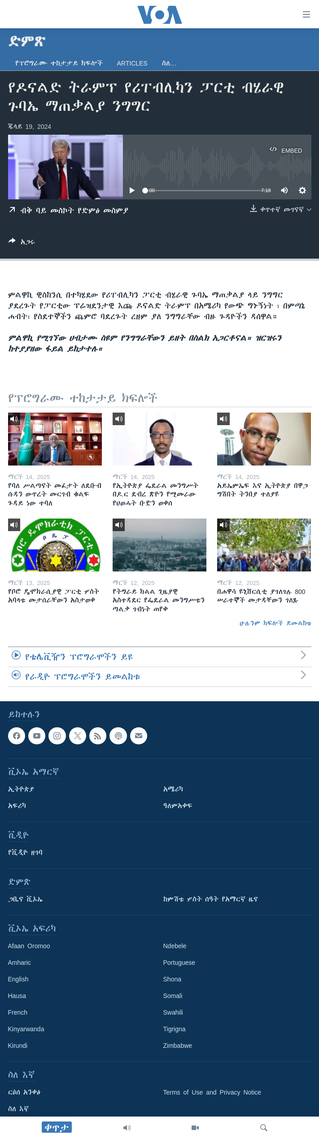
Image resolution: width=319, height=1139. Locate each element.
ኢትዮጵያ (21, 789)
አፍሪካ (17, 806)
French (18, 1012)
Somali (173, 996)
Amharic (19, 963)
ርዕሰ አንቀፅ (24, 1092)
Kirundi (18, 1046)
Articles (132, 63)
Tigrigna (174, 1029)
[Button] (22, 243)
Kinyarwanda (26, 1029)
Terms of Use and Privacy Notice (212, 1092)
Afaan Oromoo (29, 946)
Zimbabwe (177, 1046)
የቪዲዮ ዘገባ (25, 853)
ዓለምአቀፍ (177, 806)
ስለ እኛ (18, 1109)
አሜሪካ (173, 789)
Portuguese (179, 963)
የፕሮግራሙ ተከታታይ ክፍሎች (59, 63)
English (18, 979)
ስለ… (169, 63)
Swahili (173, 1012)
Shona (172, 979)
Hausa (17, 996)
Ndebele (175, 946)
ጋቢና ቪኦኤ (25, 899)
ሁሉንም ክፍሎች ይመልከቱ (275, 623)
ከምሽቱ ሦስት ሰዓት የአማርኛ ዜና (210, 899)
